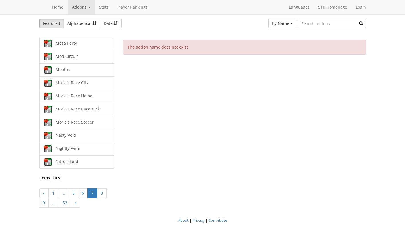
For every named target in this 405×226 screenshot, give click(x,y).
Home (57, 7)
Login (361, 7)
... (63, 193)
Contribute (217, 220)
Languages (299, 7)
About (183, 220)
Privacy (198, 220)
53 (65, 202)
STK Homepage (332, 7)
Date (111, 23)
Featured (51, 23)
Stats (104, 7)
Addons (81, 7)
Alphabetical (82, 23)
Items (50, 178)
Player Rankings (132, 7)
